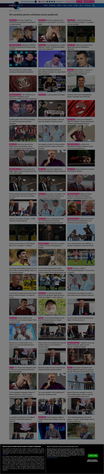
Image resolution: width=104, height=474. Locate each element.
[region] (52, 459)
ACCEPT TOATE (93, 455)
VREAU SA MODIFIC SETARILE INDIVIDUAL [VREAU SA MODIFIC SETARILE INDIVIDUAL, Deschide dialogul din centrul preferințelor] (92, 460)
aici (3, 464)
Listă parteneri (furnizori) (52, 457)
